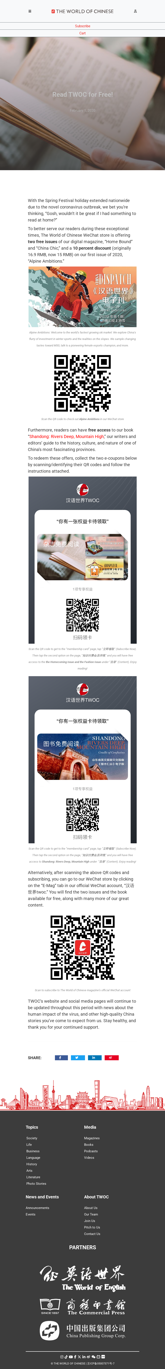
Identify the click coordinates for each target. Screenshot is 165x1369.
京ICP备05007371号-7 (100, 1363)
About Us (91, 1208)
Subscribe (82, 26)
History (31, 1164)
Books (88, 1145)
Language (33, 1158)
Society (31, 1138)
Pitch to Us (92, 1227)
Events (30, 1214)
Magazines (92, 1138)
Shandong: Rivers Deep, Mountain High (66, 436)
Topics (32, 1127)
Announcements (37, 1208)
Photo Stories (36, 1184)
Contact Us (92, 1234)
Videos (89, 1158)
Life (29, 1145)
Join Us (89, 1221)
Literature (33, 1177)
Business (33, 1151)
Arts (29, 1171)
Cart (82, 33)
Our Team (91, 1214)
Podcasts (91, 1151)
